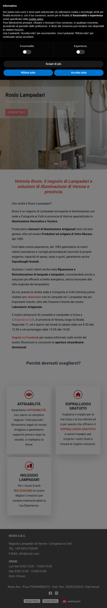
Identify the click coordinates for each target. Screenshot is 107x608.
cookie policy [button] (36, 19)
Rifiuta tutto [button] (28, 72)
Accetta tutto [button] (79, 72)
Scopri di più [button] (53, 63)
